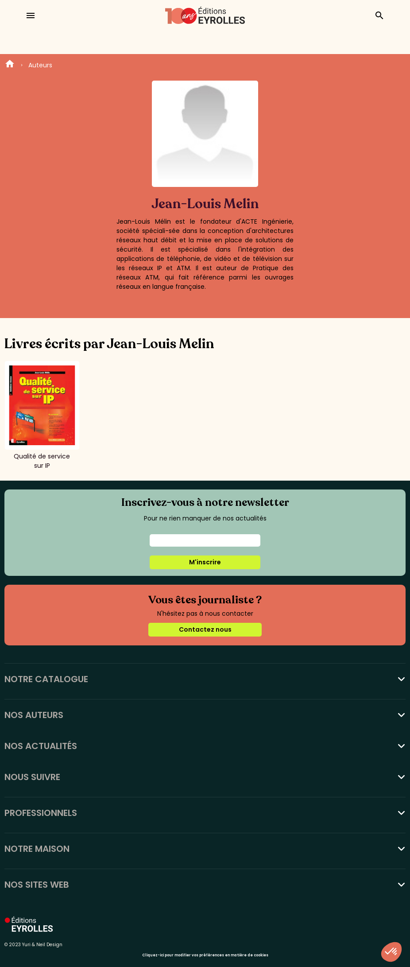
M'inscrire (205, 562)
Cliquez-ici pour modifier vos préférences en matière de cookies (205, 955)
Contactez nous (205, 629)
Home (9, 65)
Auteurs (40, 65)
